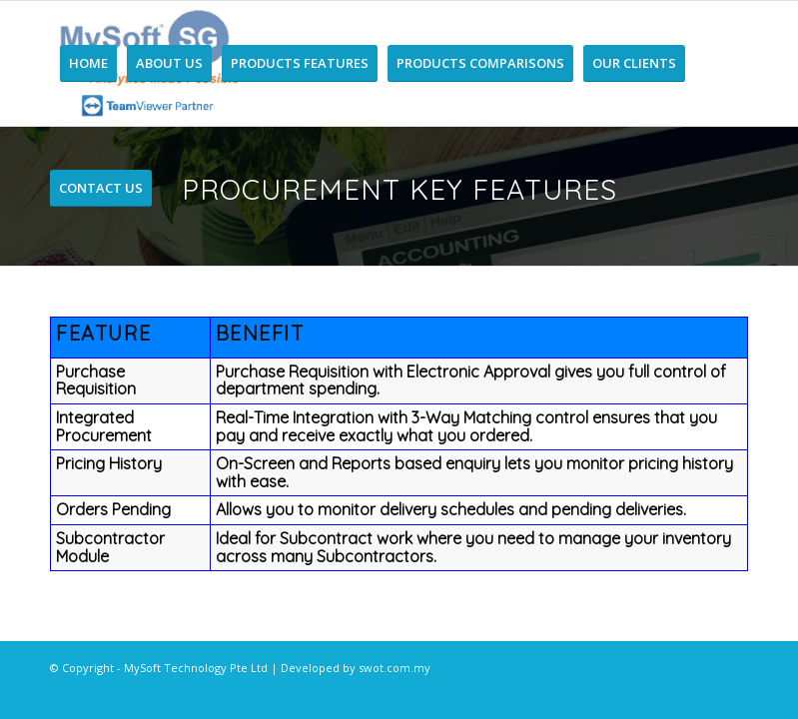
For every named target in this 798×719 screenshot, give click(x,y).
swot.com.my (394, 667)
